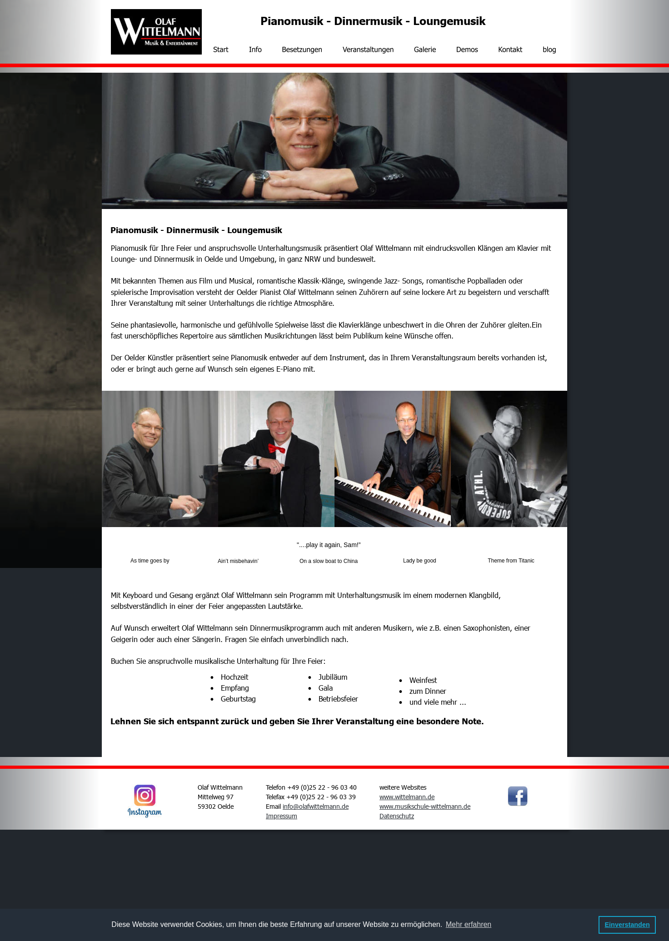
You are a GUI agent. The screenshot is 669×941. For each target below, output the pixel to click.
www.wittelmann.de (406, 796)
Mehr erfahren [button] (469, 924)
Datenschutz (396, 816)
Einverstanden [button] (627, 924)
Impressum (281, 816)
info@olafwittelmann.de (316, 806)
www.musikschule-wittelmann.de (424, 806)
